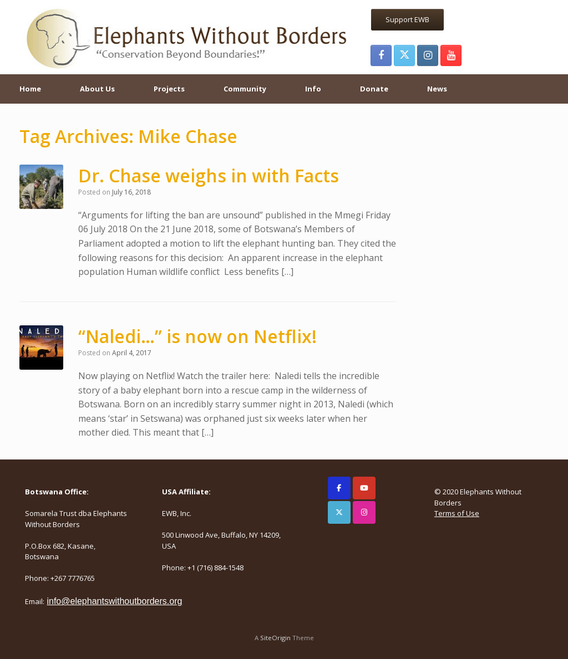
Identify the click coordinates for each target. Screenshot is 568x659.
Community (245, 89)
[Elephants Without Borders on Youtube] (364, 488)
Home (30, 89)
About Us (97, 89)
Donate (374, 89)
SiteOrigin (275, 638)
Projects (169, 89)
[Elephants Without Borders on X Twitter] (339, 512)
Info (313, 89)
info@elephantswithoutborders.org (114, 601)
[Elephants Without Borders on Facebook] (339, 488)
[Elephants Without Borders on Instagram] (364, 512)
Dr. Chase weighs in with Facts (208, 175)
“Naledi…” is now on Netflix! (197, 336)
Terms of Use (456, 513)
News (437, 89)
